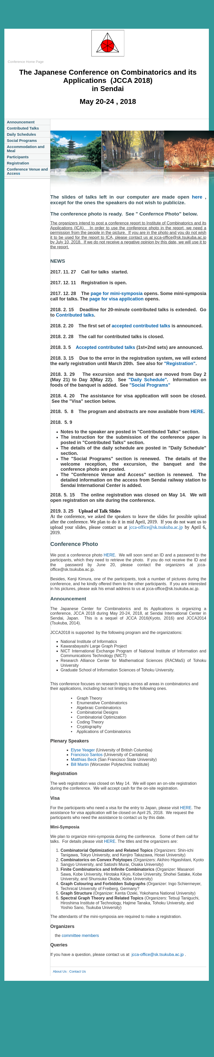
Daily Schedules (21, 134)
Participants (18, 157)
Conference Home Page (25, 62)
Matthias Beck (84, 759)
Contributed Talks (23, 128)
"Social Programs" (149, 385)
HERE (197, 411)
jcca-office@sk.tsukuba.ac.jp (156, 527)
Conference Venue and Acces (27, 171)
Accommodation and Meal (26, 149)
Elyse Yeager (83, 750)
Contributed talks (75, 315)
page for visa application (116, 298)
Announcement (21, 122)
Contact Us (77, 971)
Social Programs (22, 141)
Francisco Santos (87, 754)
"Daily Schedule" (147, 379)
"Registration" (180, 363)
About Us (60, 971)
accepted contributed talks (141, 325)
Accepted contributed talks (105, 347)
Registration (18, 163)
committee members (80, 935)
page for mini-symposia (117, 293)
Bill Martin (80, 764)
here (198, 197)
